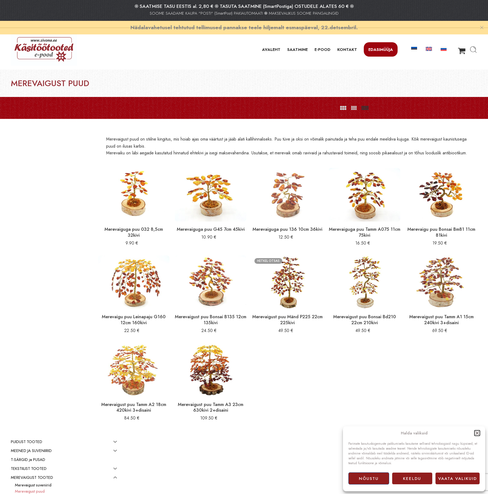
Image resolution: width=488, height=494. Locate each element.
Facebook (254, 483)
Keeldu (412, 479)
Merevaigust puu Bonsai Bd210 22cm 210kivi (374, 309)
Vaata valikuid (457, 479)
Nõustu (369, 479)
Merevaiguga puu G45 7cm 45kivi (234, 227)
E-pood (252, 465)
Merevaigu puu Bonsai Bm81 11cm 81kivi (444, 227)
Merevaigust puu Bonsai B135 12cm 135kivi (234, 309)
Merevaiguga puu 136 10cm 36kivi (304, 227)
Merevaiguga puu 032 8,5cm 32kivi (164, 227)
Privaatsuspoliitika (260, 477)
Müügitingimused (260, 471)
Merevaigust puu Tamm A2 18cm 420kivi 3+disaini (164, 392)
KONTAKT (347, 43)
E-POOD (322, 43)
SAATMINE (297, 43)
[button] (477, 433)
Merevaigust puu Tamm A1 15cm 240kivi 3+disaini (444, 309)
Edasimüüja (380, 43)
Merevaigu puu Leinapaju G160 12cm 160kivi (164, 309)
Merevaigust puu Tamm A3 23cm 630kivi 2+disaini (234, 392)
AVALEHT (271, 43)
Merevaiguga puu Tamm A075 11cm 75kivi (374, 227)
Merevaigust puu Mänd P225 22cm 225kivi (304, 309)
